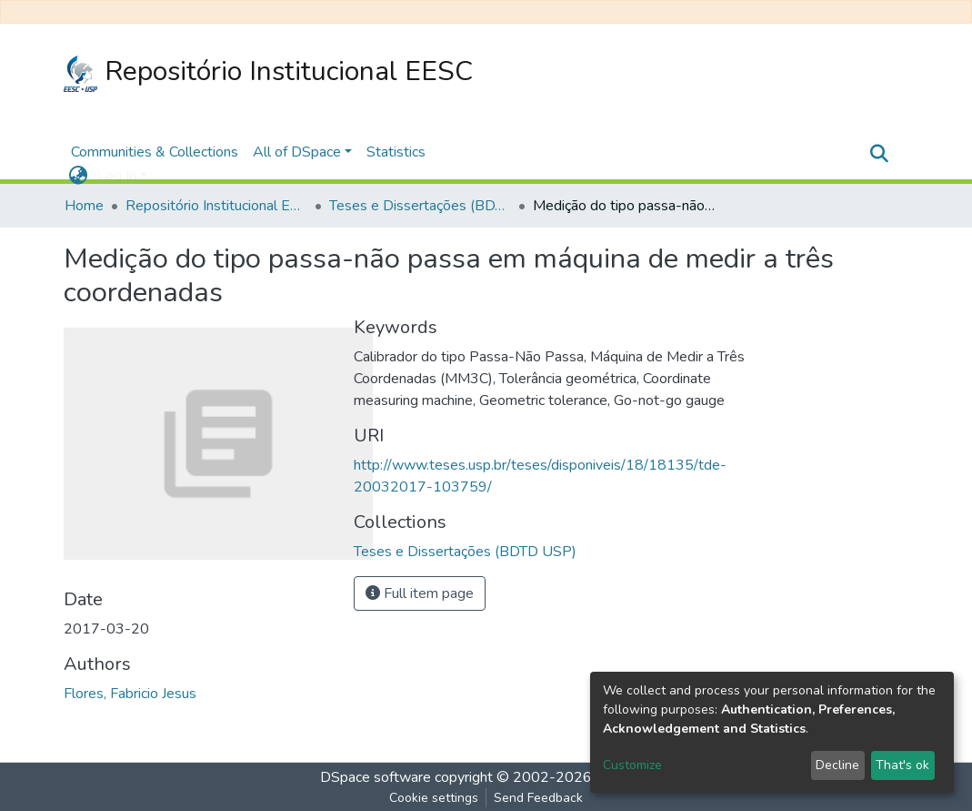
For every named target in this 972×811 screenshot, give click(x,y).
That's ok (902, 765)
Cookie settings (433, 797)
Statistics (396, 152)
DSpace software (375, 777)
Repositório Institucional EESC (269, 72)
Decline (837, 765)
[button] (79, 176)
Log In (116, 176)
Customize (632, 765)
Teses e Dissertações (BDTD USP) (420, 206)
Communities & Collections (154, 152)
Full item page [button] (420, 593)
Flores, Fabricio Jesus (130, 694)
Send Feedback (538, 797)
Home (84, 206)
